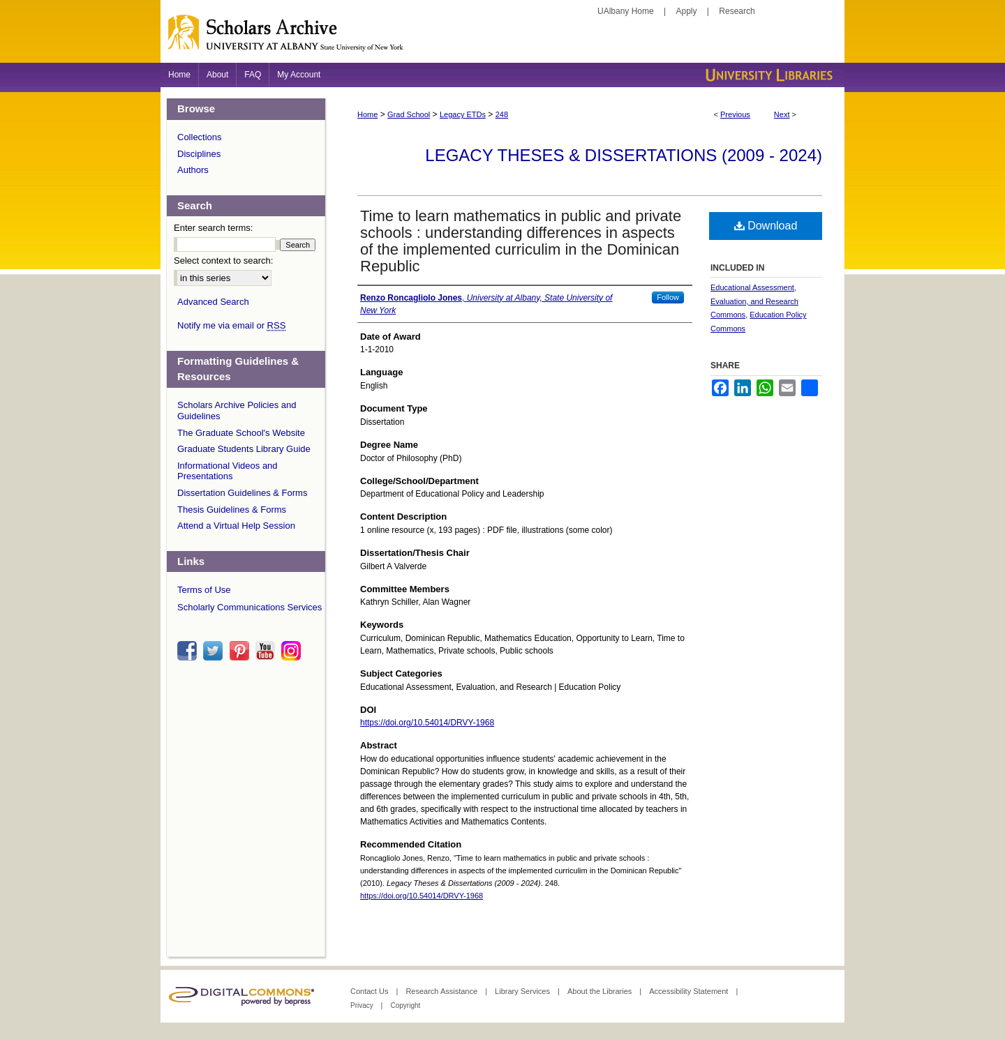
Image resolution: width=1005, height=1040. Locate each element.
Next (782, 114)
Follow (668, 297)
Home (367, 114)
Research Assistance (442, 991)
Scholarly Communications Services (249, 607)
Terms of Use (204, 590)
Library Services (523, 991)
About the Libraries (600, 991)
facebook (189, 651)
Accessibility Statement (689, 991)
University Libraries (768, 75)
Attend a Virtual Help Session (236, 525)
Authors (193, 170)
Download (766, 226)
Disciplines (199, 154)
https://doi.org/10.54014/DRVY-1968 (427, 723)
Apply (686, 11)
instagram (293, 651)
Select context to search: (223, 260)
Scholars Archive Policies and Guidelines (237, 410)
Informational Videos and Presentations (227, 471)
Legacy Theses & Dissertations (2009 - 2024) (623, 155)
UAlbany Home (625, 11)
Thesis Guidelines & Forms (231, 509)
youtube (267, 651)
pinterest (241, 651)
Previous (735, 114)
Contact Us (370, 991)
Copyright (405, 1005)
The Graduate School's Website (241, 433)
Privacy (362, 1005)
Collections (199, 137)
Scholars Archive (502, 38)
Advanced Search (213, 301)
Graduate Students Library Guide (244, 449)
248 (502, 114)
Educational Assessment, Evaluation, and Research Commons (754, 301)
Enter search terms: (213, 228)
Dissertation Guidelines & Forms (242, 493)
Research (736, 11)
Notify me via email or (231, 325)
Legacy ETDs (463, 114)
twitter (215, 651)
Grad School (408, 114)
